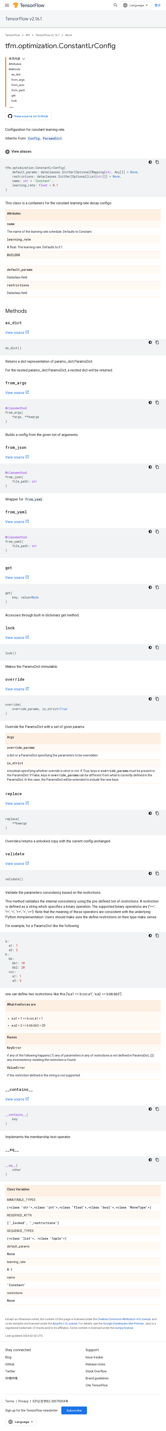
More (68, 35)
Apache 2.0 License (65, 1323)
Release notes (95, 1364)
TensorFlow (12, 35)
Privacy (23, 1401)
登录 (158, 5)
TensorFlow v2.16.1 (23, 19)
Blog (8, 1357)
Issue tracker (94, 1357)
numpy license (124, 1328)
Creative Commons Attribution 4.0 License (124, 1319)
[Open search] (115, 5)
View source (14, 333)
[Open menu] (7, 5)
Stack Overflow (96, 1371)
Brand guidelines (97, 1378)
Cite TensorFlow (97, 1385)
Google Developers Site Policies (123, 1323)
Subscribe (74, 1410)
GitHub (9, 1364)
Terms (9, 1401)
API (28, 35)
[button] (83, 151)
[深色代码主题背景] (150, 162)
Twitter (10, 1371)
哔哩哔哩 (11, 1378)
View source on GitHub (28, 116)
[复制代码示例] (157, 162)
